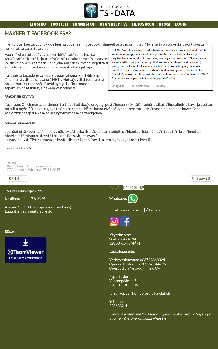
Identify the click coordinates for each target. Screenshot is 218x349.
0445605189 (133, 187)
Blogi (164, 24)
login (181, 24)
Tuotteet (59, 24)
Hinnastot (84, 24)
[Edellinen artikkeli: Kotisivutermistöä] (17, 178)
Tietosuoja (142, 24)
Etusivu (38, 24)
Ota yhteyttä (113, 24)
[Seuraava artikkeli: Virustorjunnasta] (201, 178)
